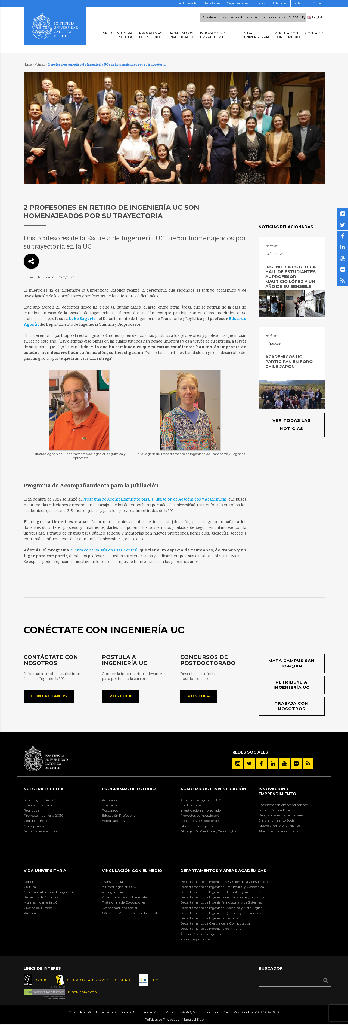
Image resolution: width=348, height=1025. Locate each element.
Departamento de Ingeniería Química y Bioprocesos (220, 913)
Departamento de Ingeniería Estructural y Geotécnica (222, 887)
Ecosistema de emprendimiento (283, 805)
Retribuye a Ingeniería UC (292, 685)
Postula (120, 696)
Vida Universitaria (45, 871)
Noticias (40, 64)
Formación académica (276, 810)
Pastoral (30, 913)
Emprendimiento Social (277, 821)
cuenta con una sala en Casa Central (103, 550)
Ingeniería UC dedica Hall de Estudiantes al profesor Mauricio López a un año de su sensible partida (290, 279)
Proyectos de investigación (201, 816)
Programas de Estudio (129, 789)
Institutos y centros (195, 939)
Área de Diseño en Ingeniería (202, 934)
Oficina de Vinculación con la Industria (131, 913)
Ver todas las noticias (291, 424)
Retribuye (31, 811)
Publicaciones (191, 805)
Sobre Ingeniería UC (39, 800)
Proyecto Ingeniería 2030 (44, 816)
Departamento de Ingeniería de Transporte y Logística (222, 898)
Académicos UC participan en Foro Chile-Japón (289, 361)
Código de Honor (37, 821)
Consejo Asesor (35, 826)
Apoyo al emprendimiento (279, 826)
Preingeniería (112, 892)
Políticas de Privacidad (162, 1020)
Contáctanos (49, 696)
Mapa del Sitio (193, 1020)
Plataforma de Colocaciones (123, 903)
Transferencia (112, 882)
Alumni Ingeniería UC (119, 887)
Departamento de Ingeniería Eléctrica (209, 918)
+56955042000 (266, 1012)
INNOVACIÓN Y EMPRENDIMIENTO (277, 792)
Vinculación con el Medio (132, 871)
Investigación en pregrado (200, 811)
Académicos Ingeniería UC (200, 800)
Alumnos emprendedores (278, 831)
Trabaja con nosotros (292, 706)
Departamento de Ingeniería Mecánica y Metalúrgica (221, 908)
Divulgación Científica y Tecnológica (208, 831)
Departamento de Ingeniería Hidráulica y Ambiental (221, 892)
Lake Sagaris (82, 318)
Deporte (30, 882)
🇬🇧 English (315, 17)
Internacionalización (39, 805)
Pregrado (109, 805)
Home (28, 64)
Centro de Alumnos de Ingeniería (49, 892)
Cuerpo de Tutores (38, 908)
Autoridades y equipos (41, 831)
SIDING (294, 17)
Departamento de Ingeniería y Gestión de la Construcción (225, 882)
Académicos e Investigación (213, 789)
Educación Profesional (119, 816)
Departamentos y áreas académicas (227, 17)
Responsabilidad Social (119, 908)
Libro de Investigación (197, 826)
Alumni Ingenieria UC (270, 17)
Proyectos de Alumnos (41, 898)
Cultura (30, 887)
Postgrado (110, 811)
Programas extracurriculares (281, 815)
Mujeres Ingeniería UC (41, 903)
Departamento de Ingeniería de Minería (210, 929)
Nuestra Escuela (44, 789)
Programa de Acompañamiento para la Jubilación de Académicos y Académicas (154, 499)
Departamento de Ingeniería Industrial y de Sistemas (221, 903)
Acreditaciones (113, 821)
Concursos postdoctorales (200, 821)
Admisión (109, 800)
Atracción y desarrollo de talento (127, 898)
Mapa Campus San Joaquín (291, 663)
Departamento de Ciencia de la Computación (215, 924)
